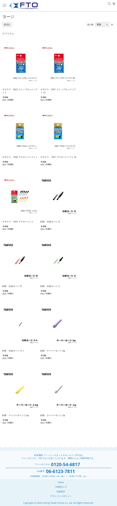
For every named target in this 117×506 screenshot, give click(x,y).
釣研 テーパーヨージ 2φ (52, 415)
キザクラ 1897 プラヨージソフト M (58, 157)
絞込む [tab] (7, 24)
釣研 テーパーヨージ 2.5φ (15, 415)
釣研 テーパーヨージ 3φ (52, 350)
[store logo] (23, 5)
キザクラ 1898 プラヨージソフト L (19, 157)
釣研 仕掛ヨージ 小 (50, 286)
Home (61, 482)
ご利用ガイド (60, 486)
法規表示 (61, 491)
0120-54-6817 (65, 464)
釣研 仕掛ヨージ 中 (12, 286)
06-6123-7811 (60, 471)
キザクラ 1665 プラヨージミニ (17, 221)
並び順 (90, 24)
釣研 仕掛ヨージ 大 (50, 221)
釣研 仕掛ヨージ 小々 (13, 350)
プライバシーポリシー (60, 496)
